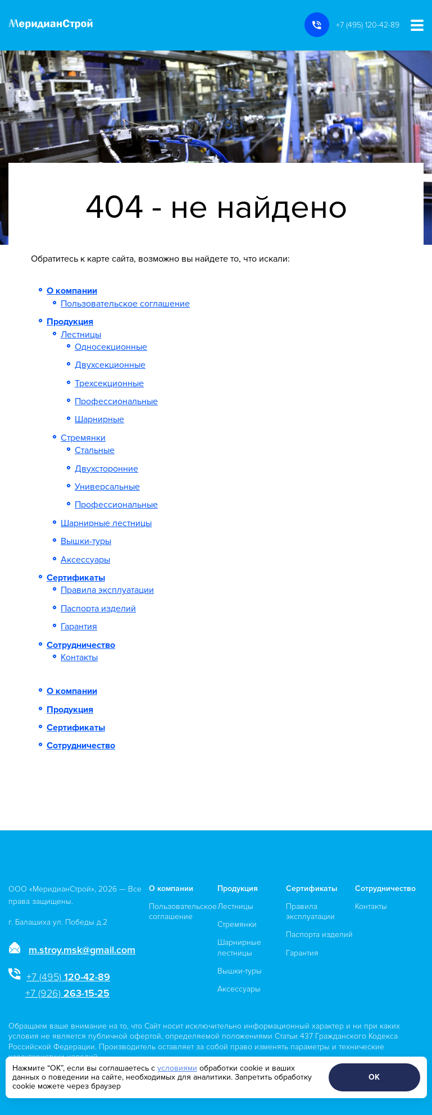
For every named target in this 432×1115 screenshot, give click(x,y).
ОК (374, 1077)
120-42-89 (68, 977)
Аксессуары (85, 559)
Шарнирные (99, 419)
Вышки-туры (86, 541)
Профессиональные (116, 401)
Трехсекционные (109, 383)
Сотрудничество (81, 645)
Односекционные (111, 347)
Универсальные (107, 486)
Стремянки (83, 438)
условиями (177, 1068)
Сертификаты (76, 577)
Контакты (79, 657)
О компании (72, 290)
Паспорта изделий (98, 608)
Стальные (95, 450)
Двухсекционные (110, 365)
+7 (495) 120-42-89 (367, 25)
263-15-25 (67, 993)
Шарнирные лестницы (106, 523)
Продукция (70, 321)
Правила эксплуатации (107, 590)
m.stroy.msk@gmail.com (82, 950)
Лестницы (81, 334)
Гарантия (79, 626)
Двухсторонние (106, 468)
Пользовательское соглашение (125, 303)
